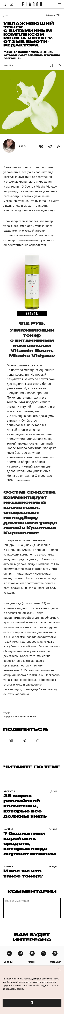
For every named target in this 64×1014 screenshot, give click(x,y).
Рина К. (22, 146)
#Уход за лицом (28, 716)
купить (32, 313)
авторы (31, 962)
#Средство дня (11, 716)
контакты (7, 962)
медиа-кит (55, 962)
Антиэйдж (8, 65)
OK (32, 1003)
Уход (5, 15)
